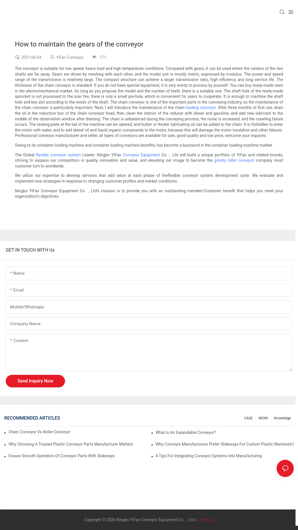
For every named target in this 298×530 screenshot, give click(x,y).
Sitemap (206, 519)
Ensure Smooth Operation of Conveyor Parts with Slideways (62, 456)
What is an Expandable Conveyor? (186, 432)
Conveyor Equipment (141, 155)
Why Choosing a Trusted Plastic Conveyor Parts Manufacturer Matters (71, 444)
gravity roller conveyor (234, 160)
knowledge (282, 418)
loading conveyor (201, 107)
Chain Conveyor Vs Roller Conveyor (39, 432)
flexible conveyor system (58, 155)
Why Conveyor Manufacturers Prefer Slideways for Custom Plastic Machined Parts (225, 444)
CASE (248, 418)
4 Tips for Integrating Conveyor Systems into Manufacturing (209, 456)
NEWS (263, 418)
